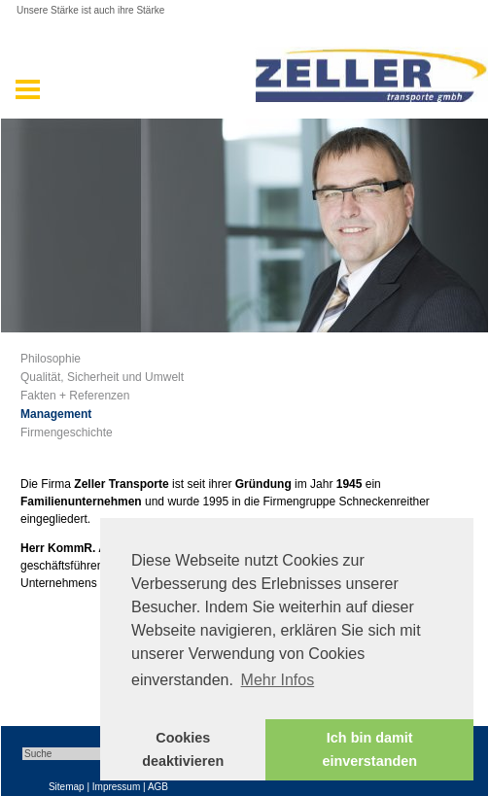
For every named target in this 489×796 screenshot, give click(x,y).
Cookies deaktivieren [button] (183, 749)
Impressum (116, 786)
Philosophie (50, 358)
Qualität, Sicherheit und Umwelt (102, 377)
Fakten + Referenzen (74, 395)
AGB (158, 786)
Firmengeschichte (66, 432)
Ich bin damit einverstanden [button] (369, 749)
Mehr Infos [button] (278, 680)
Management (55, 414)
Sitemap (67, 786)
